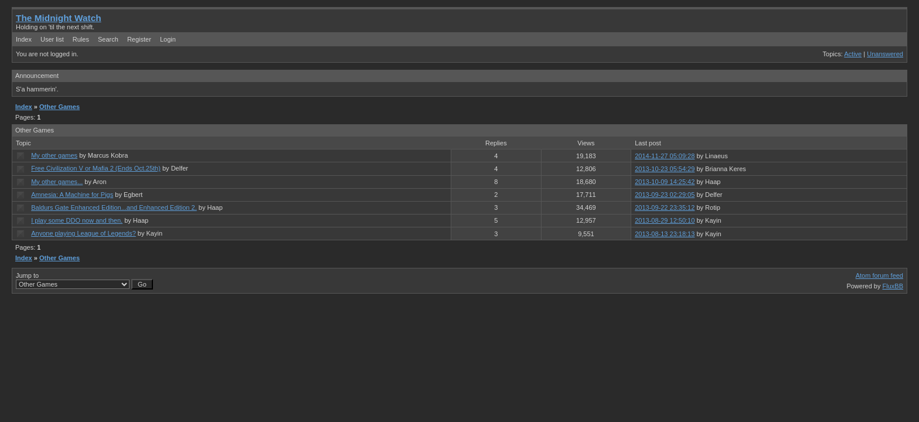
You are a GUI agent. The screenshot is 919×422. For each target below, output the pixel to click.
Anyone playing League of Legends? (83, 233)
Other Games (59, 106)
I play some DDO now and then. (76, 220)
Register (139, 39)
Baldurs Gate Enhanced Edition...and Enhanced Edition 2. (114, 207)
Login (168, 39)
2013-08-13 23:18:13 (665, 233)
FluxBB (893, 286)
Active (853, 53)
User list (52, 39)
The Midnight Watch (58, 18)
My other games (54, 155)
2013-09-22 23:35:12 (665, 207)
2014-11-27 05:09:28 (665, 155)
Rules (81, 39)
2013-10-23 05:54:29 (665, 168)
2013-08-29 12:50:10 (665, 220)
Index (24, 39)
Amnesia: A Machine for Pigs (72, 194)
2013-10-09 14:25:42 (665, 181)
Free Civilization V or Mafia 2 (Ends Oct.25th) (96, 168)
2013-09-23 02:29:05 (665, 194)
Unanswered (885, 53)
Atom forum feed (879, 275)
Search (108, 39)
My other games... (57, 181)
